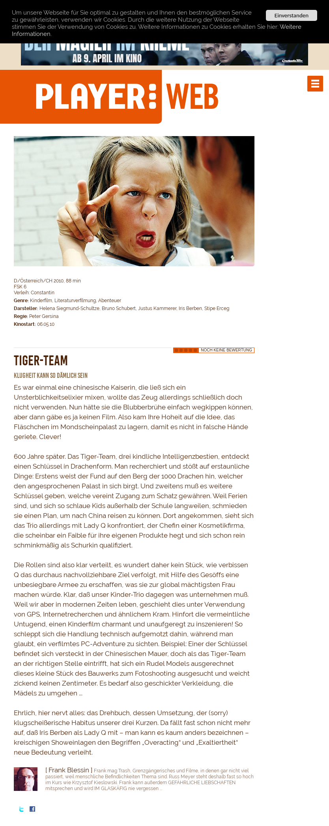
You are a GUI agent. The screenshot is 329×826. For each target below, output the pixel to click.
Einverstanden (291, 15)
